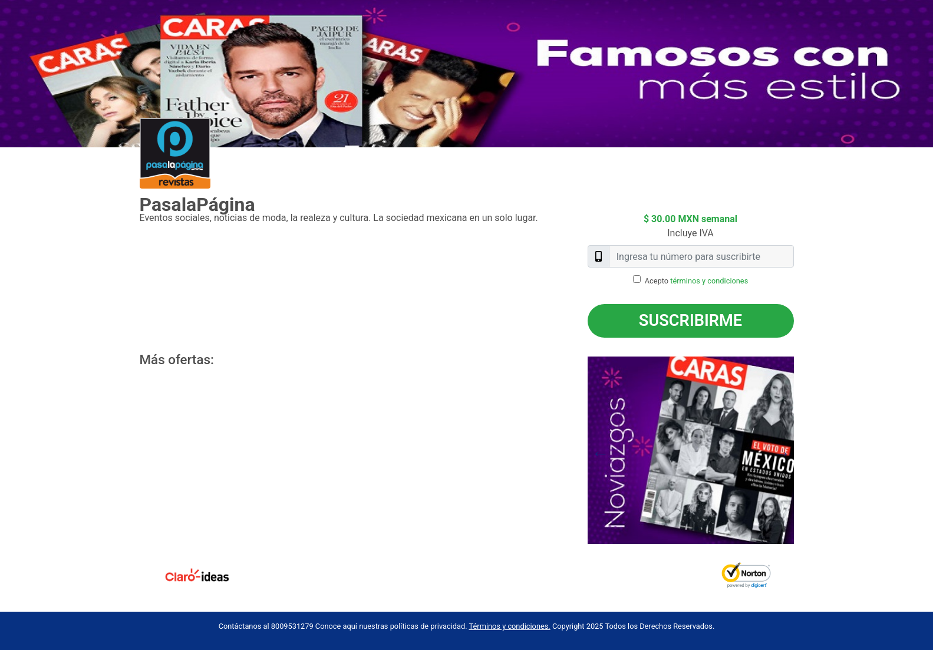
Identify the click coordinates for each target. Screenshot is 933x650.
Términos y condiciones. (509, 626)
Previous (579, 450)
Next (803, 450)
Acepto (697, 280)
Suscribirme (690, 320)
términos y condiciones (709, 280)
